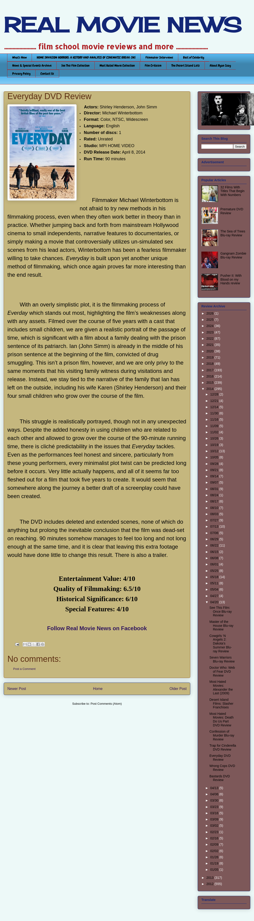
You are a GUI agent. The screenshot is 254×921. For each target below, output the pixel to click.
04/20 (214, 602)
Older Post (178, 689)
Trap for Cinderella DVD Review (222, 747)
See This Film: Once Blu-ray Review (220, 611)
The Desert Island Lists (185, 65)
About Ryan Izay (220, 65)
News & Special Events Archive (31, 65)
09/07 (214, 482)
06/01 (214, 564)
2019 (210, 357)
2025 (210, 319)
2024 (210, 326)
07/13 (214, 526)
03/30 (214, 800)
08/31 (214, 489)
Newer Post (16, 689)
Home (98, 689)
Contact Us (47, 73)
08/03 (214, 514)
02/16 (214, 838)
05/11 (214, 583)
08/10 (214, 508)
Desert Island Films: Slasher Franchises (221, 703)
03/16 (214, 813)
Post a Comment (24, 669)
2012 (210, 884)
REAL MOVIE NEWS (123, 25)
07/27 (214, 520)
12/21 (214, 401)
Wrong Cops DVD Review (222, 768)
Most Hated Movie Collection (117, 65)
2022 (210, 338)
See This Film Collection (75, 65)
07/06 (214, 533)
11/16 (214, 419)
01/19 (214, 863)
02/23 (214, 832)
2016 (210, 376)
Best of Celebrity (193, 57)
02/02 (214, 851)
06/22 (214, 545)
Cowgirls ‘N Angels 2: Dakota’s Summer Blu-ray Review (220, 643)
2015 (210, 382)
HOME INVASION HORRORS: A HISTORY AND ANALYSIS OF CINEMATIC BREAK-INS (86, 57)
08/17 (214, 501)
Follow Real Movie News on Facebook (97, 628)
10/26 (214, 438)
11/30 (214, 413)
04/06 (214, 794)
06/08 (214, 558)
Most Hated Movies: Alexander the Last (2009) (221, 687)
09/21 (214, 470)
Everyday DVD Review (220, 757)
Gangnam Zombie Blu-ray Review (233, 255)
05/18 (214, 577)
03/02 (214, 825)
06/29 (214, 539)
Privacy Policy (21, 73)
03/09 (214, 819)
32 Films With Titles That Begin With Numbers (233, 191)
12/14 (214, 407)
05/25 (214, 571)
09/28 (214, 464)
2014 (210, 389)
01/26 (214, 857)
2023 (210, 332)
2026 (210, 313)
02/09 (214, 844)
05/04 (214, 589)
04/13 (214, 788)
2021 (210, 345)
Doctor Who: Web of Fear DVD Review (222, 671)
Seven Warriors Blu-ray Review (222, 659)
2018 (210, 363)
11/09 (214, 426)
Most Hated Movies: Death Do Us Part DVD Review (221, 719)
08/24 (214, 495)
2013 (210, 877)
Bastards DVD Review (219, 778)
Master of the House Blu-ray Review (221, 625)
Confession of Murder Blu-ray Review (221, 735)
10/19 (214, 445)
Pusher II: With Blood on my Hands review (231, 279)
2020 (210, 351)
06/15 (214, 552)
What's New (19, 57)
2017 (210, 370)
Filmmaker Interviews (159, 57)
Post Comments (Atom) (106, 703)
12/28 (214, 394)
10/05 (214, 457)
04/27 (214, 596)
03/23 (214, 807)
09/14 (214, 476)
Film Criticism (153, 65)
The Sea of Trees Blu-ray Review (233, 233)
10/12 (214, 451)
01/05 (214, 869)
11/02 (214, 432)
